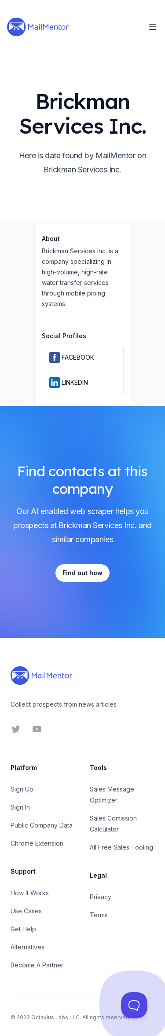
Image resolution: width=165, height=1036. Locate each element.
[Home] (38, 27)
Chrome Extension (37, 843)
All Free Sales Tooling (121, 847)
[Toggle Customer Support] (134, 1005)
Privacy (100, 897)
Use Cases (26, 911)
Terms (99, 915)
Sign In (20, 807)
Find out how (82, 572)
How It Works (30, 893)
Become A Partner (37, 965)
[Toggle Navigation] (153, 27)
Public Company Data (42, 825)
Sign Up (22, 789)
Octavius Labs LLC (55, 1017)
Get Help (23, 929)
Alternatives (27, 947)
